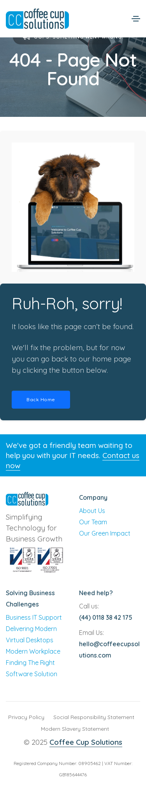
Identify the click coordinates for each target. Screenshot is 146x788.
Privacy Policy (26, 717)
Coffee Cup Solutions (85, 742)
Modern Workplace (33, 651)
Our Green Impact (104, 533)
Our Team (93, 522)
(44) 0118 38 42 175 (105, 617)
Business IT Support (34, 617)
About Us (92, 511)
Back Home (40, 399)
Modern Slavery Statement (75, 728)
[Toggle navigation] (136, 18)
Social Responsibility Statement (93, 717)
